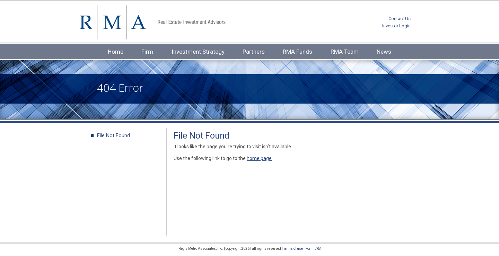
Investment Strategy (198, 51)
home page (259, 158)
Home (115, 51)
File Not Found (113, 135)
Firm (147, 51)
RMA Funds (297, 51)
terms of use (293, 248)
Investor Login (396, 25)
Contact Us (399, 18)
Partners (254, 51)
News (384, 51)
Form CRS (313, 248)
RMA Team (345, 51)
